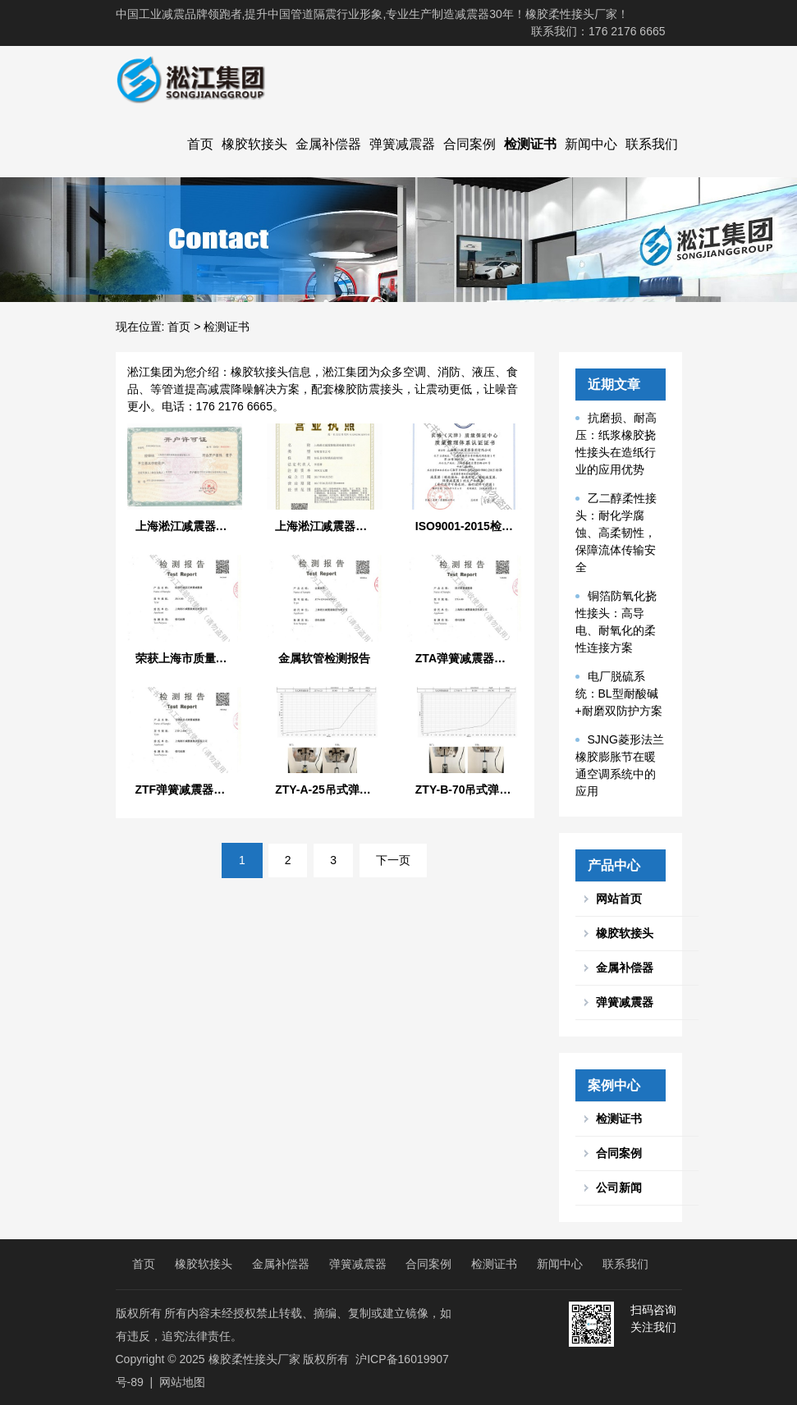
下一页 (393, 860)
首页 (200, 144)
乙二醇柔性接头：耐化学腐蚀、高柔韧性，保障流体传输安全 (616, 533)
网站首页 (619, 898)
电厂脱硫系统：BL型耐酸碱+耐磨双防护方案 (618, 693)
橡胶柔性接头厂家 (254, 1359)
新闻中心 (591, 144)
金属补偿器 (328, 144)
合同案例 (469, 144)
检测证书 (530, 144)
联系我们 (651, 144)
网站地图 (182, 1382)
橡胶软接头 (254, 144)
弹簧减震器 (402, 144)
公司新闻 (619, 1187)
